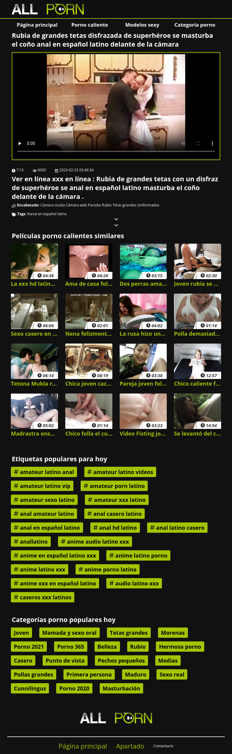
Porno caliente (89, 24)
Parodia (94, 205)
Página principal (37, 24)
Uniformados (148, 205)
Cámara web (76, 205)
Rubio (106, 205)
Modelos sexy (142, 24)
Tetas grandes (124, 205)
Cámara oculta (52, 205)
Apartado (130, 746)
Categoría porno (194, 24)
